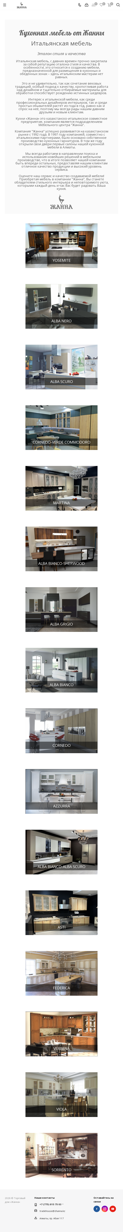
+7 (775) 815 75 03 (50, 1204)
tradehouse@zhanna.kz (52, 1211)
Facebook (97, 1209)
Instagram (105, 1209)
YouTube (113, 1209)
